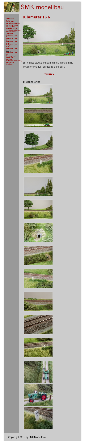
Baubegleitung (11, 28)
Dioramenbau (11, 32)
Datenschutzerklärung (14, 61)
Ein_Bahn (9, 64)
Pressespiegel (11, 56)
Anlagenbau (10, 27)
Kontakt (9, 59)
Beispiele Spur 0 (11, 49)
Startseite (10, 18)
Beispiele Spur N (11, 36)
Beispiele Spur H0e (11, 45)
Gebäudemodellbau (13, 30)
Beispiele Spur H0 (11, 39)
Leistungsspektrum (12, 23)
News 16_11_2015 (10, 21)
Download (9, 57)
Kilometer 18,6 (8, 51)
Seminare (9, 33)
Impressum (10, 62)
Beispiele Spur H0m (11, 42)
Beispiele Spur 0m (11, 53)
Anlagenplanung (12, 25)
